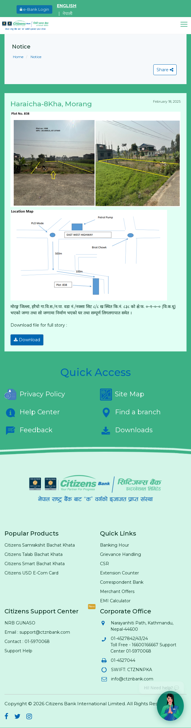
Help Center (32, 412)
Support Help (18, 650)
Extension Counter (119, 573)
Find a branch (130, 412)
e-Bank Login (34, 9)
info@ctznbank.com (131, 679)
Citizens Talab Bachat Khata (33, 554)
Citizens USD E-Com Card (31, 573)
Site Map (122, 395)
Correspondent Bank (121, 582)
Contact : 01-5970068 (27, 641)
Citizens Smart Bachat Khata (34, 563)
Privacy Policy (34, 395)
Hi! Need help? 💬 (161, 685)
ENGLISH (66, 5)
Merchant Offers (117, 591)
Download (27, 339)
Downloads (126, 430)
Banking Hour (114, 545)
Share (165, 69)
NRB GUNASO (19, 623)
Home (18, 56)
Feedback (28, 430)
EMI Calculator (115, 600)
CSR (104, 563)
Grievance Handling (120, 554)
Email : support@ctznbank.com (37, 632)
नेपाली (67, 13)
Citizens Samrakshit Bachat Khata (39, 545)
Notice (35, 56)
